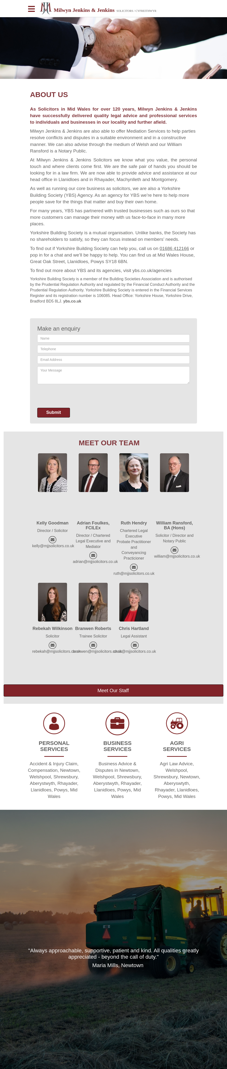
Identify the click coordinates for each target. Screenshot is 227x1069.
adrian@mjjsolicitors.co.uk (95, 562)
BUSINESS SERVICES (117, 746)
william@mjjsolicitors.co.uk (177, 556)
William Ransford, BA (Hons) (174, 525)
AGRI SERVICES (177, 746)
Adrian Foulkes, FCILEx (93, 525)
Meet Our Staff (113, 690)
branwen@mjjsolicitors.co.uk (97, 651)
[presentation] (74, 396)
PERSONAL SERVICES (54, 746)
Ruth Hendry (134, 523)
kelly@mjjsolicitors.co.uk (53, 546)
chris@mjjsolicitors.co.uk (135, 651)
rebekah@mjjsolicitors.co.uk (56, 651)
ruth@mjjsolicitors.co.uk (134, 573)
